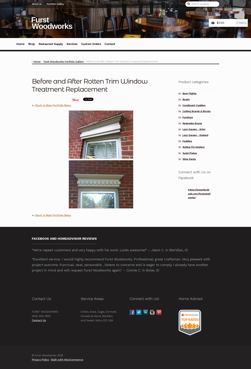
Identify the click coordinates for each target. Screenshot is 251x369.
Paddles (187, 141)
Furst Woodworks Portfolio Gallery (63, 61)
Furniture (187, 117)
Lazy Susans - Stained (195, 135)
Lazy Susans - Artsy (193, 129)
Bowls (186, 99)
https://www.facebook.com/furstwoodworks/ (199, 193)
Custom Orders (91, 44)
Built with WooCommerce (67, 359)
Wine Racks (189, 159)
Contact (110, 44)
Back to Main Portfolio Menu (53, 105)
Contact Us (39, 320)
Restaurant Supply (51, 44)
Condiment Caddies (194, 105)
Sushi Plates (189, 153)
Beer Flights (189, 93)
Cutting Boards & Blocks (196, 111)
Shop (31, 44)
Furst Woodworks (51, 23)
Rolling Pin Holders (193, 147)
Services (72, 44)
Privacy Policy (40, 359)
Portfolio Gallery (55, 4)
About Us (37, 4)
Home (20, 44)
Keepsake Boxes (192, 123)
